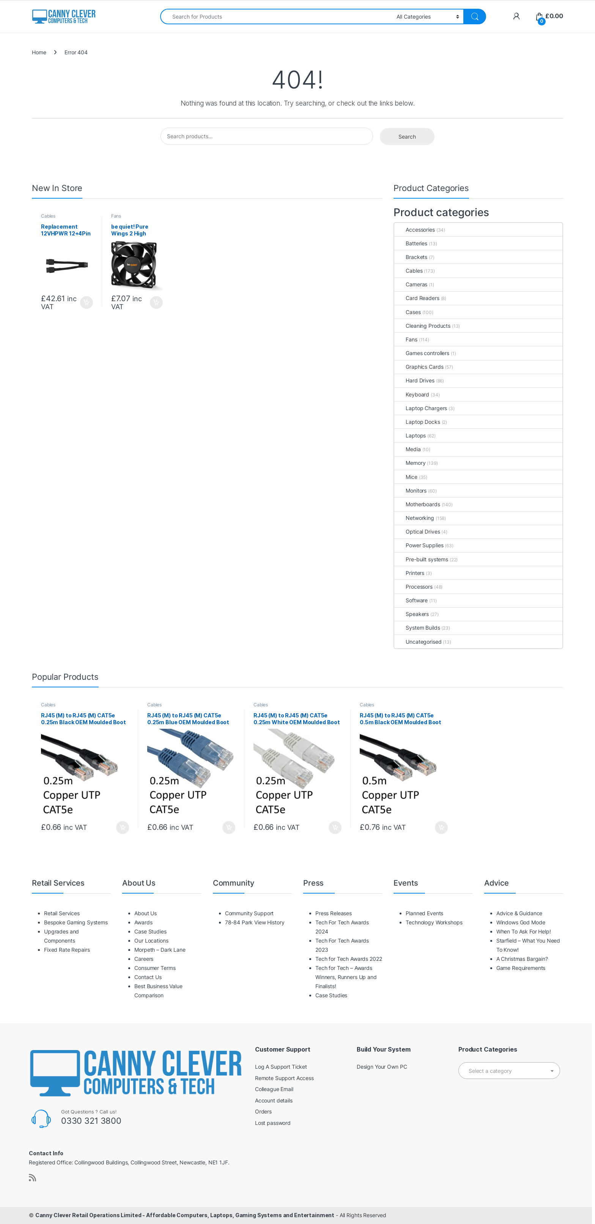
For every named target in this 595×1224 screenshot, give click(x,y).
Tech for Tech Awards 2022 (348, 959)
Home (39, 52)
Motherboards (417, 504)
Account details (274, 1100)
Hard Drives (414, 380)
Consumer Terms (154, 968)
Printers (409, 573)
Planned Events (424, 913)
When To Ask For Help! (523, 931)
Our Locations (151, 940)
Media (407, 449)
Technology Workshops (434, 922)
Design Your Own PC (382, 1066)
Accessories (414, 229)
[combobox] (276, 16)
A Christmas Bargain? (522, 959)
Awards (143, 922)
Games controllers (421, 353)
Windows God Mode (520, 922)
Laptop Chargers (420, 408)
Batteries (410, 243)
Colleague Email (274, 1089)
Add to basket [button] (86, 302)
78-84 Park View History (255, 922)
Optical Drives (417, 531)
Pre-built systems (421, 559)
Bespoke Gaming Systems (76, 922)
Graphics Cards (418, 366)
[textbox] (509, 1071)
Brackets (410, 257)
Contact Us (148, 977)
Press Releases (333, 913)
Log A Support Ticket (281, 1066)
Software (411, 600)
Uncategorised (417, 641)
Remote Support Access (284, 1078)
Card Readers (416, 298)
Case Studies (150, 931)
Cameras (410, 284)
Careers (143, 959)
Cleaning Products (422, 325)
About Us (145, 913)
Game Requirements (521, 968)
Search (407, 136)
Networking (414, 518)
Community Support (249, 913)
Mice (405, 477)
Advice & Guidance (519, 913)
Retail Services (62, 913)
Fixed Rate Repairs (67, 949)
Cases (407, 312)
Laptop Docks (417, 422)
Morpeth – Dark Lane (159, 949)
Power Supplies (418, 545)
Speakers (411, 614)
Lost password (273, 1123)
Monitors (410, 490)
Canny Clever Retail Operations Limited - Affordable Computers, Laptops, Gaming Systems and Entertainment (184, 1215)
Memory (409, 463)
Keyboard (411, 394)
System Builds (417, 627)
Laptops (410, 435)
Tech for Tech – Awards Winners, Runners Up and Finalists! (346, 977)
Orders (263, 1111)
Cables (48, 216)
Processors (413, 586)
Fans (116, 216)
